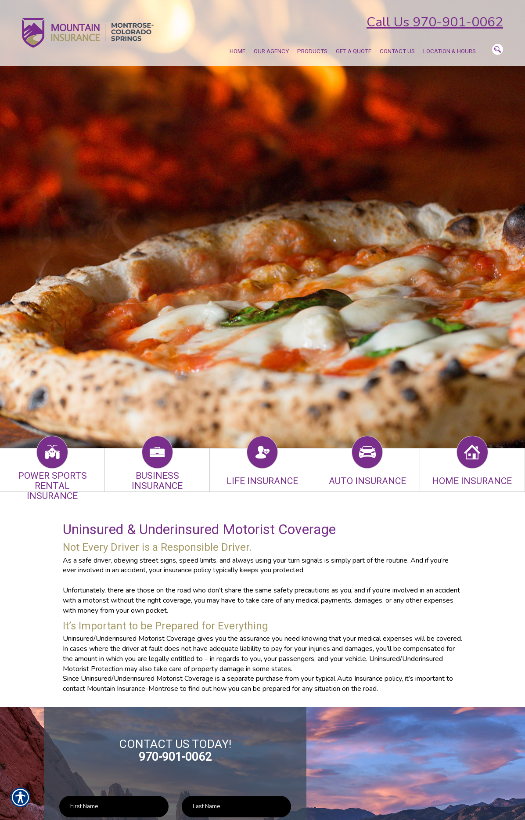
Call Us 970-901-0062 (435, 22)
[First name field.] (114, 806)
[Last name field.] (236, 806)
